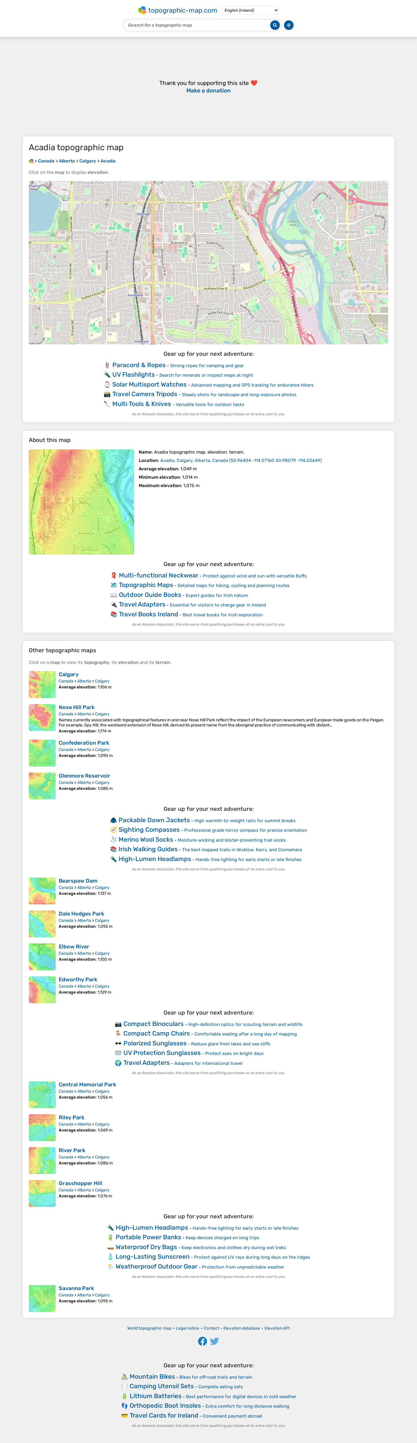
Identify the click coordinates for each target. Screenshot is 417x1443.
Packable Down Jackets (154, 820)
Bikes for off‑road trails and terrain (216, 1377)
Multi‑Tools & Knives (141, 403)
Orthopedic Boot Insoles (165, 1405)
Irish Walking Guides (148, 849)
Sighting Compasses (149, 829)
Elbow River (74, 946)
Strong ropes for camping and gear (207, 365)
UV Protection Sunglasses (162, 1052)
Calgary (68, 674)
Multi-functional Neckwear (158, 575)
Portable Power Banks (148, 1237)
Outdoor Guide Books (150, 594)
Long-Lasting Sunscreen (153, 1256)
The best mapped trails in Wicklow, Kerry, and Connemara (242, 849)
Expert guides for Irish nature (217, 595)
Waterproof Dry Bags (146, 1247)
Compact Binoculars (153, 1023)
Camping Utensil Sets (162, 1386)
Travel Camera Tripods (144, 394)
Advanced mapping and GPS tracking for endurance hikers (252, 385)
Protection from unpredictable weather (243, 1267)
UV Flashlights (133, 374)
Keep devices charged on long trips (222, 1237)
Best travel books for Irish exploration (223, 615)
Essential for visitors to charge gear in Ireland (218, 605)
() (241, 460)
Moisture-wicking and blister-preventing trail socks (232, 840)
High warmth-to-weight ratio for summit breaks (245, 820)
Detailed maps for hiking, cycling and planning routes (234, 585)
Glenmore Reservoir (84, 776)
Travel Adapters (142, 604)
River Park (72, 1150)
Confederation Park (84, 743)
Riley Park (71, 1117)
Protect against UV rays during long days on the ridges (252, 1257)
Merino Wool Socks (146, 839)
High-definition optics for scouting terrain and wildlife (245, 1024)
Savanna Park (76, 1288)
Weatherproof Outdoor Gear (156, 1266)
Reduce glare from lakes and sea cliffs (231, 1044)
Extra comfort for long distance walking (247, 1406)
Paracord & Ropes (139, 365)
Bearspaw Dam (78, 881)
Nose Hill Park (77, 707)
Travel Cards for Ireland (164, 1415)
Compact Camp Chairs (156, 1033)
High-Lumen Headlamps (155, 859)
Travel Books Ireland (148, 614)
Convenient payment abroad (232, 1416)
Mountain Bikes (152, 1376)
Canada (66, 681)
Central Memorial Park (87, 1084)
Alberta (84, 681)
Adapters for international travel (208, 1063)
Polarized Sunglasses (155, 1043)
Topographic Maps (146, 585)
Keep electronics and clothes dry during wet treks (234, 1247)
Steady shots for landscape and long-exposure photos (239, 394)
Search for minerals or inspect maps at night (206, 375)
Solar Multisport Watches (149, 384)
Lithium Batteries (156, 1396)
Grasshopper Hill (80, 1183)
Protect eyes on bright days (234, 1053)
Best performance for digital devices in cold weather (241, 1396)
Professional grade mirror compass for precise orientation (245, 830)
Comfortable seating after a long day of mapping (245, 1034)
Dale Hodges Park (81, 913)
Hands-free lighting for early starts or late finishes (249, 859)
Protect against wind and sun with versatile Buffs (255, 576)
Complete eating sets (220, 1386)
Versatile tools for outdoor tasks (210, 404)
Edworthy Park (78, 979)
